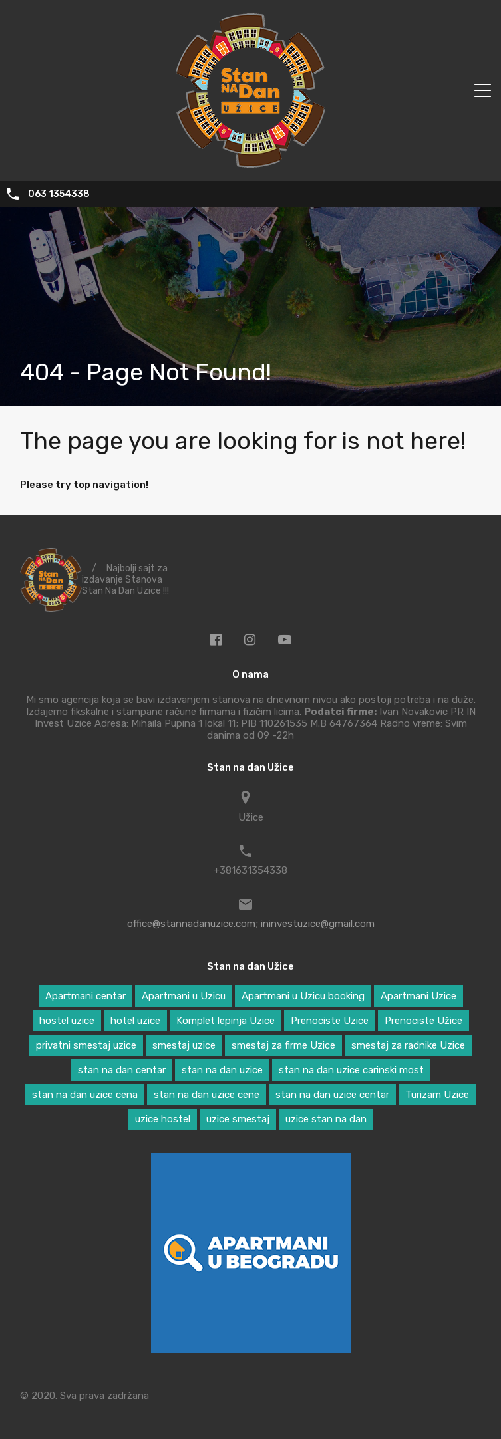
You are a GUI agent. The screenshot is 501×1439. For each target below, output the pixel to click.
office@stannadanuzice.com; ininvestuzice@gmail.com (251, 924)
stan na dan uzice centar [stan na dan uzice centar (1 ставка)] (332, 1095)
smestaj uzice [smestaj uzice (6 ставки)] (184, 1045)
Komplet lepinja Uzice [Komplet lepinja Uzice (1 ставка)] (225, 1021)
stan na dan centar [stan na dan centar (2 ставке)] (122, 1070)
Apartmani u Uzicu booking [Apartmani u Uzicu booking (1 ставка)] (303, 996)
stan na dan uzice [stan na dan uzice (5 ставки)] (222, 1070)
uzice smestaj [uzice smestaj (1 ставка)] (237, 1119)
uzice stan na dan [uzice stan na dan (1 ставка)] (326, 1119)
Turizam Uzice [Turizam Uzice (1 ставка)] (437, 1095)
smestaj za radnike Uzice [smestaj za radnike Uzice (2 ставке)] (408, 1045)
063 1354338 (59, 194)
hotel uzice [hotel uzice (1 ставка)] (135, 1021)
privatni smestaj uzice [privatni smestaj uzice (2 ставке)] (86, 1045)
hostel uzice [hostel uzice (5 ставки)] (66, 1021)
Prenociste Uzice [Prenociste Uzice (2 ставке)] (330, 1021)
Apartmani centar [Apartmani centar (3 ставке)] (85, 996)
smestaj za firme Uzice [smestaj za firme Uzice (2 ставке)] (283, 1045)
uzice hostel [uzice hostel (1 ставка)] (162, 1119)
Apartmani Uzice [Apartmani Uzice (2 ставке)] (418, 996)
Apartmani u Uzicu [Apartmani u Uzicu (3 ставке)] (184, 996)
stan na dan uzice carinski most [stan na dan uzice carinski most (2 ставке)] (351, 1070)
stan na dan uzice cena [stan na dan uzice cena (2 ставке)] (85, 1095)
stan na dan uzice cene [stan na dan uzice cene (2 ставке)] (206, 1095)
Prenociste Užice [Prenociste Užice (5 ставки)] (423, 1021)
